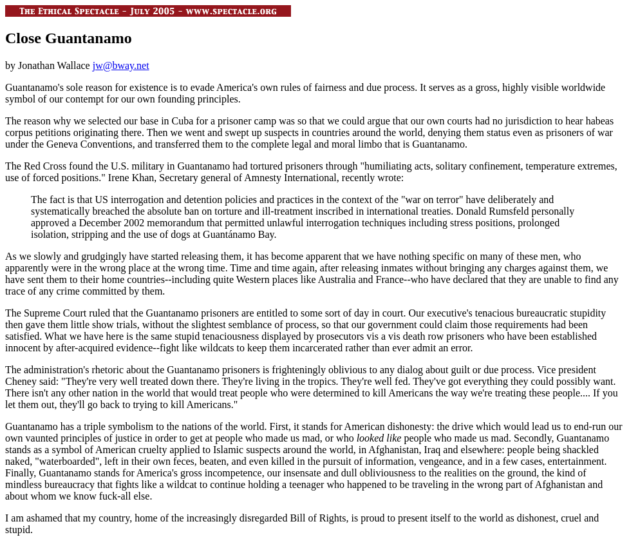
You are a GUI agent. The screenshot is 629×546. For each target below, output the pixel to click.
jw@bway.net (121, 65)
